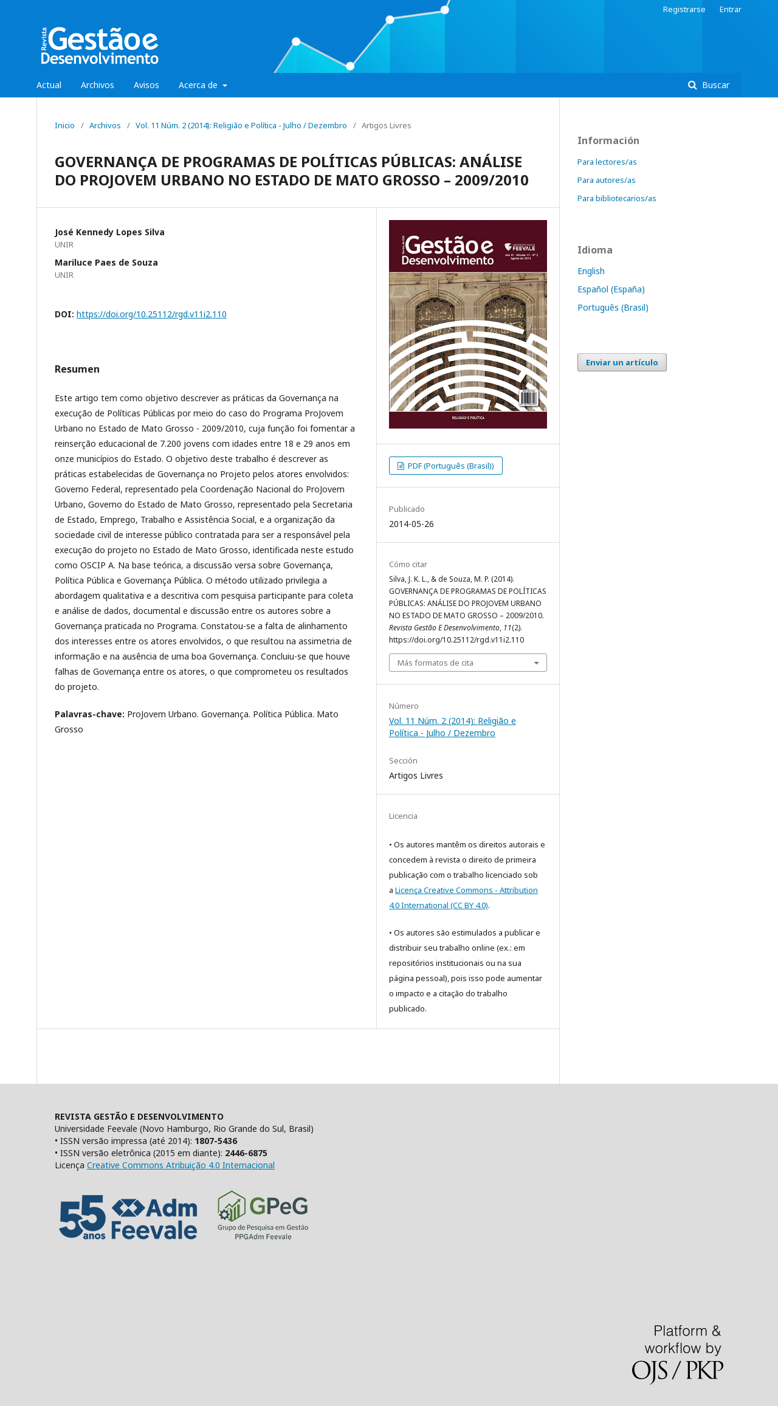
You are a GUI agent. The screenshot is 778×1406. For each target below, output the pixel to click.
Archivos (97, 85)
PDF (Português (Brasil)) (450, 465)
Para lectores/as (607, 161)
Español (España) (611, 289)
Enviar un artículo (622, 362)
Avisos (146, 85)
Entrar (731, 9)
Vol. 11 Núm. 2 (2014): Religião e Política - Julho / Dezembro (241, 125)
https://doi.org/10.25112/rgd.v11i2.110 (152, 314)
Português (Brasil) (613, 307)
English (591, 271)
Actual (48, 85)
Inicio (65, 125)
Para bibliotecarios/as (616, 198)
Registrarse (684, 9)
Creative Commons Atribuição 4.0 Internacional (181, 1165)
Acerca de (199, 85)
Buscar (714, 85)
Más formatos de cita (435, 662)
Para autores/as (606, 179)
